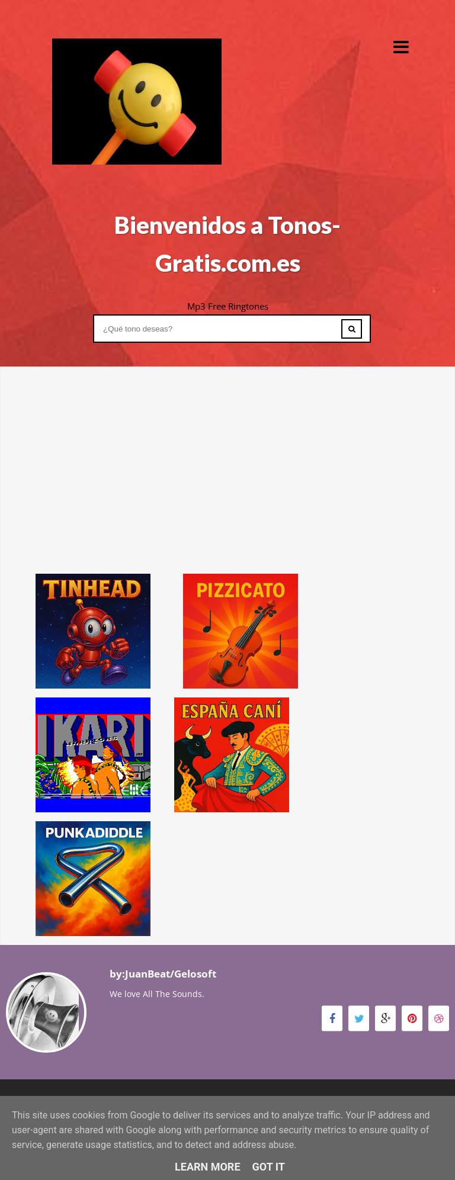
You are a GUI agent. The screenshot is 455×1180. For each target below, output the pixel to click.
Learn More (208, 1166)
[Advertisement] (227, 449)
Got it (268, 1166)
